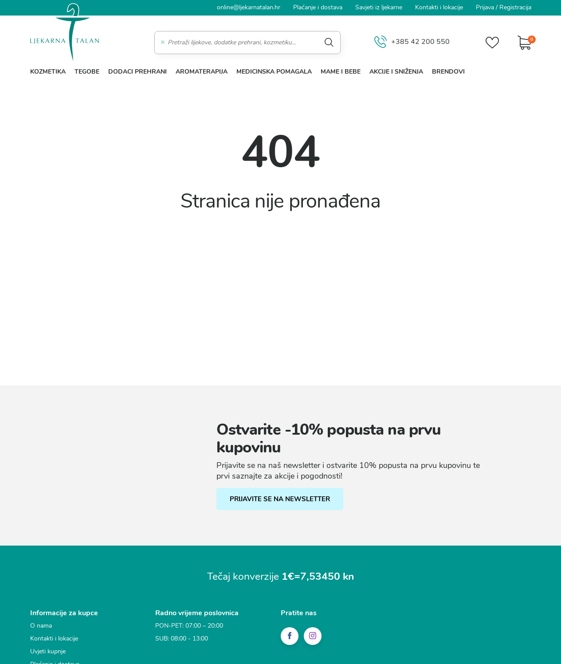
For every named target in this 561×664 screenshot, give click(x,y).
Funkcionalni (173, 302)
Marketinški (171, 335)
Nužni (162, 286)
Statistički (168, 319)
